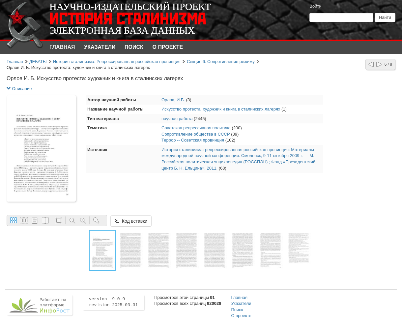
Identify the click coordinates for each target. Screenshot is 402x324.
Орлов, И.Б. (173, 99)
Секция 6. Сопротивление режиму (221, 61)
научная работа (177, 118)
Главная (62, 47)
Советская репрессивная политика (196, 127)
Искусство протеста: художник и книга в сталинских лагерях (220, 109)
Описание (19, 88)
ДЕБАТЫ (38, 61)
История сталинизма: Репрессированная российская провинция (117, 61)
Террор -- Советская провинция (192, 140)
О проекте (168, 47)
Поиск (134, 47)
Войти (315, 6)
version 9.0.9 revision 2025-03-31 (113, 302)
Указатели (99, 47)
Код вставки (131, 221)
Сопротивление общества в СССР (195, 134)
